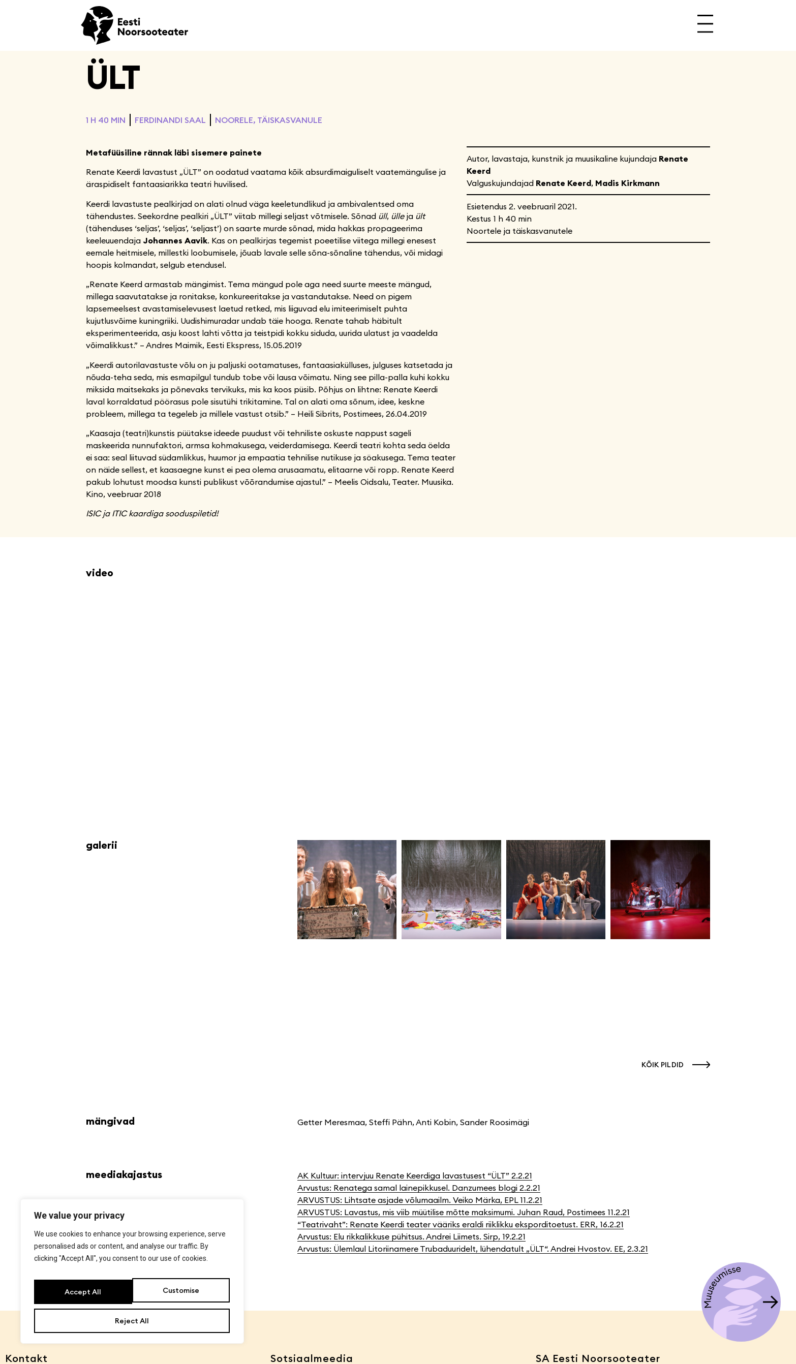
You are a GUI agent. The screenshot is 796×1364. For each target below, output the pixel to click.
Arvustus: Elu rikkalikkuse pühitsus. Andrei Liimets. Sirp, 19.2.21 (411, 1236)
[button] (673, 1064)
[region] (132, 1277)
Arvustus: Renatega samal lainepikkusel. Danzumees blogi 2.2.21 (418, 1188)
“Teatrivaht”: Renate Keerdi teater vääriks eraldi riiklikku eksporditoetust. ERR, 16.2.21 (460, 1224)
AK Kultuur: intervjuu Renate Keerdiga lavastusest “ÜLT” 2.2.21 (414, 1175)
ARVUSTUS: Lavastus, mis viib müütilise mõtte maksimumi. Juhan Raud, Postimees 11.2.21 (463, 1212)
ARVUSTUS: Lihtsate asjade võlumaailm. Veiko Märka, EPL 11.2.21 (419, 1200)
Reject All (180, 1296)
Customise (82, 1296)
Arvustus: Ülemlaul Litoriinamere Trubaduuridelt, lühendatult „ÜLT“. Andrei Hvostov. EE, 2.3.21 (472, 1249)
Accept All (132, 1320)
